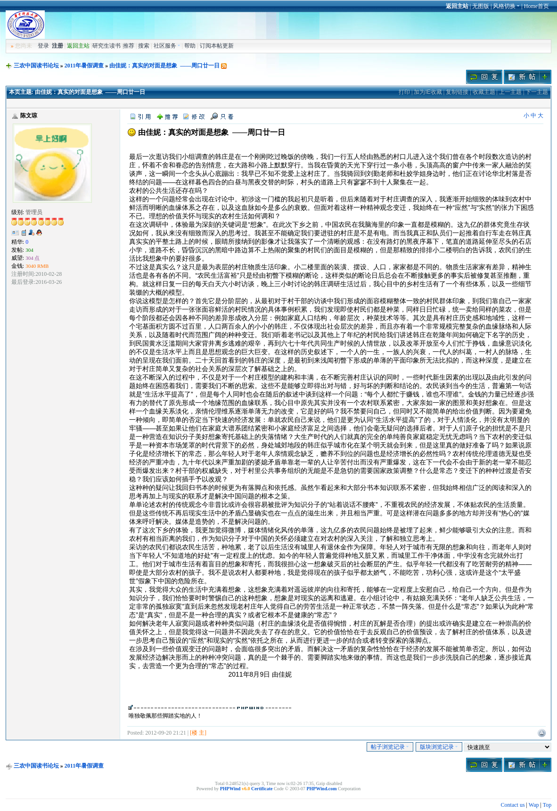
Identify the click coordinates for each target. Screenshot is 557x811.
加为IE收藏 (428, 92)
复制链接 (457, 92)
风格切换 (506, 6)
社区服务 (167, 45)
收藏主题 (484, 92)
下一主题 (536, 92)
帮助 (190, 45)
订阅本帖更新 (217, 45)
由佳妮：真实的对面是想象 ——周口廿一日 (164, 65)
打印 (404, 92)
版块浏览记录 (439, 747)
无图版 (480, 6)
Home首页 (536, 6)
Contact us (513, 805)
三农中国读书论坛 (36, 65)
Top (547, 805)
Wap (534, 805)
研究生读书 (106, 45)
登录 (43, 45)
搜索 (143, 45)
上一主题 (510, 92)
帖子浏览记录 (390, 747)
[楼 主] (198, 732)
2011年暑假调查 (84, 65)
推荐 (128, 45)
